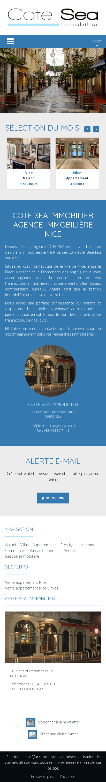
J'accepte (67, 776)
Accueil (11, 544)
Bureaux (36, 550)
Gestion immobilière (22, 556)
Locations (86, 544)
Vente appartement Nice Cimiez (31, 588)
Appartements (45, 544)
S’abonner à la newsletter (59, 722)
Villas (24, 544)
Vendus (70, 550)
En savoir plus (42, 776)
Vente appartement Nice (25, 582)
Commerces (15, 550)
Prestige (67, 544)
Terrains (53, 550)
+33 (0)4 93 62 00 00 (61, 426)
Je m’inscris (53, 497)
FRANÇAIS (97, 41)
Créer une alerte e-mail (59, 733)
